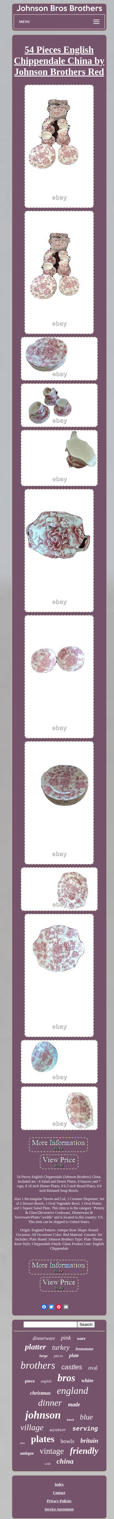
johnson (43, 1415)
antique (26, 1453)
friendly (84, 1451)
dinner (50, 1402)
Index (59, 1484)
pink (66, 1337)
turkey (60, 1347)
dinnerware (44, 1338)
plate (74, 1355)
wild (47, 1463)
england (72, 1390)
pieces (58, 1356)
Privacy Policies (59, 1501)
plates (43, 1439)
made (74, 1404)
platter (35, 1346)
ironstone (84, 1348)
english (46, 1381)
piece (30, 1381)
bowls (67, 1441)
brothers (38, 1365)
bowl (70, 1419)
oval (93, 1368)
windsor (58, 1430)
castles (71, 1367)
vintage (52, 1451)
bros (66, 1377)
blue (86, 1417)
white (87, 1380)
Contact (59, 1493)
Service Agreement (59, 1509)
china (65, 1461)
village (31, 1427)
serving (85, 1428)
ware (81, 1338)
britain (89, 1440)
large (44, 1355)
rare (22, 1443)
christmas (40, 1393)
